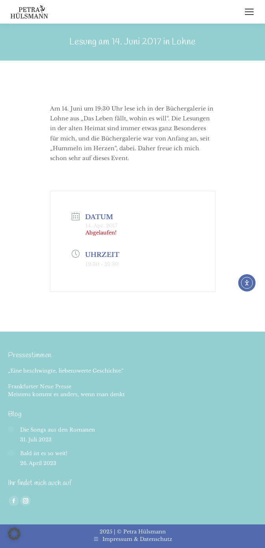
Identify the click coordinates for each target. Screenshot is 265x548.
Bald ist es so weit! (43, 453)
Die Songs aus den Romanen (57, 429)
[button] (14, 534)
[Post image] (11, 429)
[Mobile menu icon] (249, 12)
